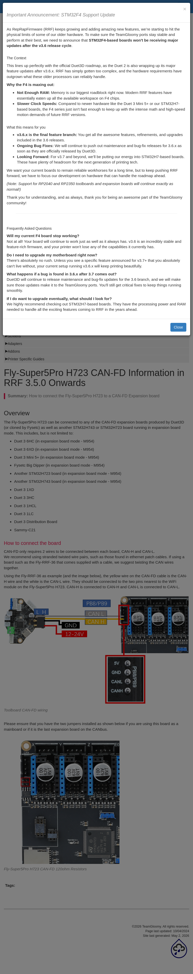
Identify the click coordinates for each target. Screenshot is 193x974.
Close (178, 327)
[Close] (184, 9)
